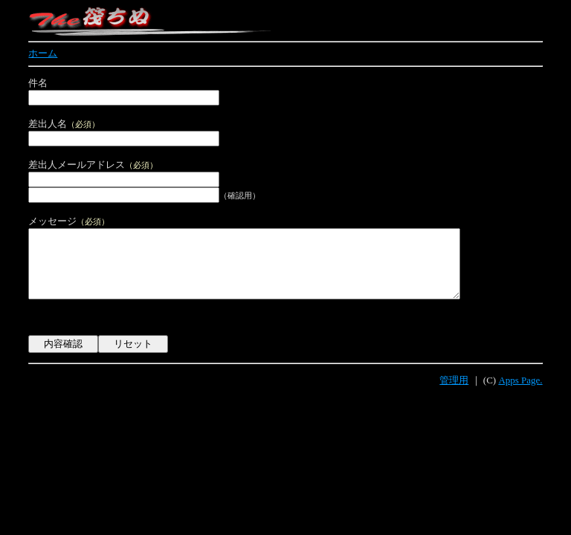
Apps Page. (520, 394)
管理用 (453, 394)
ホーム (42, 53)
